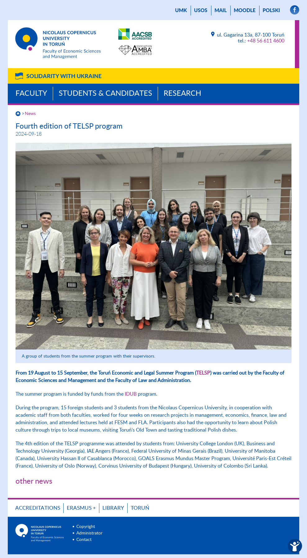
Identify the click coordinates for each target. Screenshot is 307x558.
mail (220, 10)
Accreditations (37, 508)
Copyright (85, 527)
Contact (84, 540)
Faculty (31, 93)
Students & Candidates (105, 93)
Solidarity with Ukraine (64, 76)
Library (113, 508)
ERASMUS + (81, 508)
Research (182, 93)
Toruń (140, 508)
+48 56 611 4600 (265, 40)
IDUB (131, 394)
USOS (200, 10)
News (30, 114)
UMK (181, 10)
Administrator (89, 533)
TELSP (203, 373)
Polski (271, 10)
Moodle (244, 10)
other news (34, 481)
